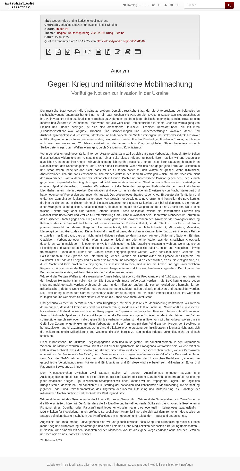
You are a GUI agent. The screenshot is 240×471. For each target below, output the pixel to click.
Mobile (154, 464)
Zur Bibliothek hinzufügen (177, 464)
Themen (120, 464)
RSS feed (68, 464)
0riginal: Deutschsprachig (73, 33)
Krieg (109, 33)
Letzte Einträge (137, 464)
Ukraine (119, 33)
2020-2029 (98, 33)
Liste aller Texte (87, 464)
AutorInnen (106, 464)
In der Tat (62, 29)
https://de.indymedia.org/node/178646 (120, 41)
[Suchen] (204, 5)
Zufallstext (53, 464)
